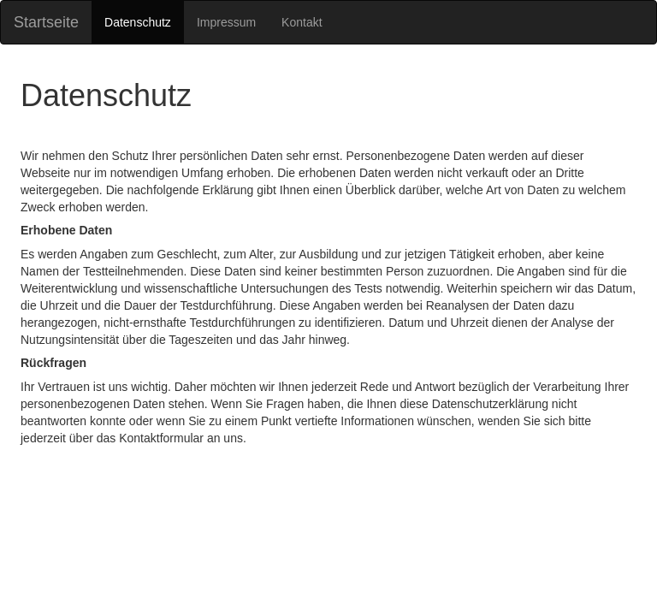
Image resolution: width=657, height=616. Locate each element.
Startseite (46, 22)
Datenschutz (137, 22)
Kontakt (301, 22)
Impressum (226, 22)
